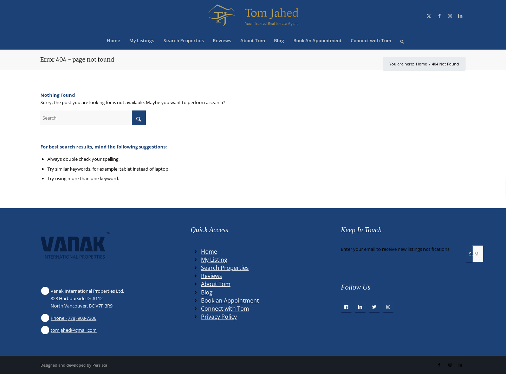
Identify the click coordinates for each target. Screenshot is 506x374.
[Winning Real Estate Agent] (253, 15)
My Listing (214, 260)
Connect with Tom (225, 308)
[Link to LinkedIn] (460, 16)
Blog (207, 292)
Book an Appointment (230, 300)
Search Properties (225, 268)
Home (209, 251)
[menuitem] (113, 40)
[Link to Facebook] (439, 16)
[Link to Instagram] (450, 16)
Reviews (211, 276)
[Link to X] (428, 16)
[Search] (400, 40)
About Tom (216, 284)
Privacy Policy (219, 317)
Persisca (99, 365)
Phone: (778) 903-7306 (73, 318)
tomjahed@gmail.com (74, 330)
